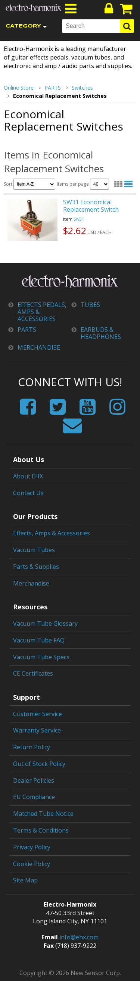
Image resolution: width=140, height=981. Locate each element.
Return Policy (31, 747)
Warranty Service (37, 730)
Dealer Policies (33, 780)
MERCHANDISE (39, 347)
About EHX (28, 476)
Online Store (19, 87)
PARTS (52, 87)
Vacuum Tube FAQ (39, 640)
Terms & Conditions (41, 830)
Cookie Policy (31, 864)
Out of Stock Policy (39, 764)
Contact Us (28, 493)
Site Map (25, 880)
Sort (29, 184)
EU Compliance (34, 797)
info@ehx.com (79, 937)
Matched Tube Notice (43, 814)
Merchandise (31, 583)
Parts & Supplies (36, 566)
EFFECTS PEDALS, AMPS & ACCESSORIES (42, 312)
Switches (82, 87)
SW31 (79, 219)
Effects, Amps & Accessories (51, 533)
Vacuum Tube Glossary (45, 623)
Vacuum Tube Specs (41, 657)
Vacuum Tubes (34, 550)
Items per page (83, 184)
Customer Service (37, 714)
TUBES (90, 304)
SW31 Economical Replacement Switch (91, 206)
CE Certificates (33, 673)
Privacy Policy (31, 847)
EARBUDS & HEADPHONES (101, 333)
